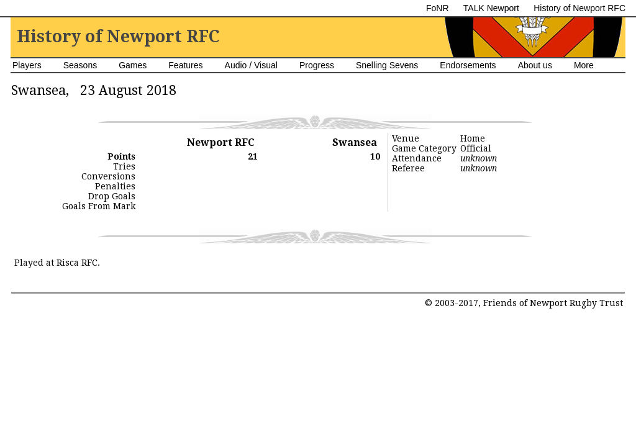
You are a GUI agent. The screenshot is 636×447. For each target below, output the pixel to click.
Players (27, 65)
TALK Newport (491, 8)
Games (133, 65)
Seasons (80, 65)
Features (185, 65)
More (584, 65)
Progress (316, 65)
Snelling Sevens (387, 65)
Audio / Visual (251, 65)
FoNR (437, 8)
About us (535, 65)
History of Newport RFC (579, 8)
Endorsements (468, 65)
